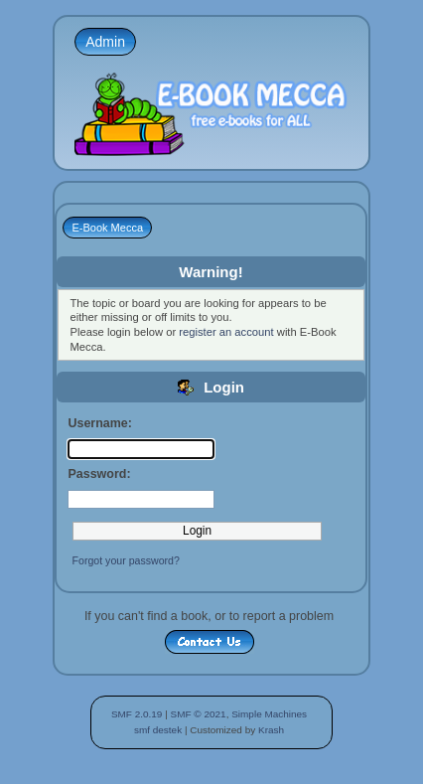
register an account (226, 332)
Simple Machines (269, 713)
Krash (271, 729)
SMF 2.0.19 (137, 713)
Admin (105, 42)
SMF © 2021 (198, 713)
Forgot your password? (126, 560)
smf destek (158, 729)
